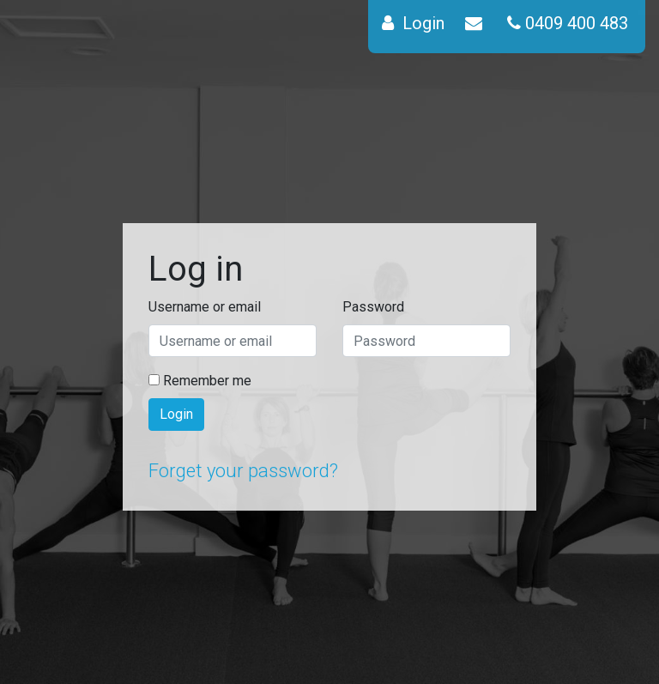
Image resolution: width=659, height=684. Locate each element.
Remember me (199, 380)
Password (373, 307)
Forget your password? (243, 470)
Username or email (204, 307)
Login (176, 414)
